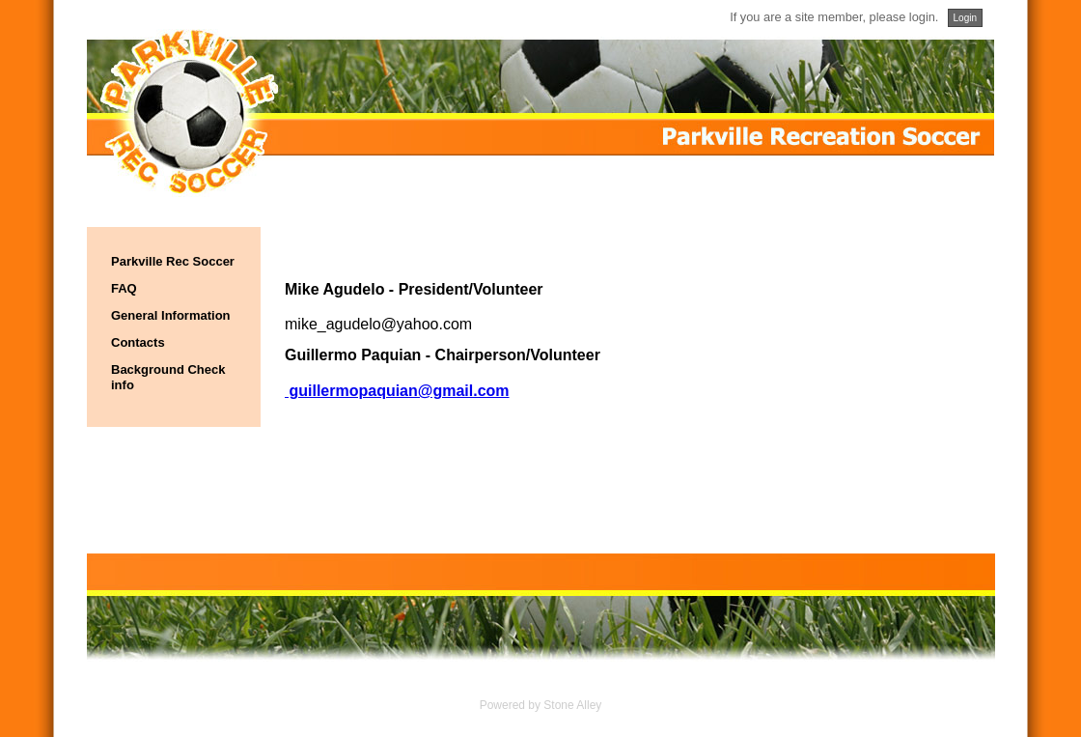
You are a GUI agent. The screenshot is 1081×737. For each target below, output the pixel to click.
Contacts (138, 342)
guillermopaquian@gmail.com (397, 391)
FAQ (124, 288)
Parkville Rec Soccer (173, 261)
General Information (171, 315)
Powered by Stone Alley (541, 705)
